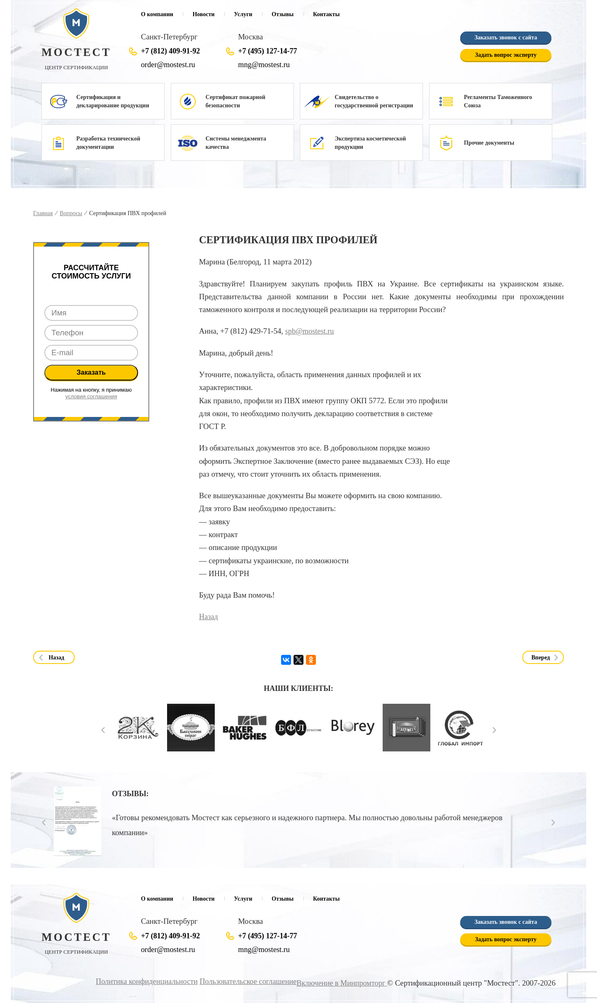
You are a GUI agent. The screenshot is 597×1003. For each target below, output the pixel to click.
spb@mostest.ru (310, 331)
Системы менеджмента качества (236, 143)
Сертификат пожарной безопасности (235, 101)
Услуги (243, 14)
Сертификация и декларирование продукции (112, 101)
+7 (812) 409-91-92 (170, 51)
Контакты (326, 14)
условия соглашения (91, 396)
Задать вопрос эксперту (505, 55)
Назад (208, 616)
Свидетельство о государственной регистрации (374, 101)
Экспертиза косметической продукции (370, 143)
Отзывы (283, 14)
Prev (103, 730)
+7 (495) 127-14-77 (267, 51)
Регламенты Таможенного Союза (498, 101)
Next (494, 730)
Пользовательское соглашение (244, 981)
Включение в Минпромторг (340, 983)
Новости (203, 14)
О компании (157, 14)
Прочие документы (489, 143)
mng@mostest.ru (264, 65)
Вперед (540, 657)
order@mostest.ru (169, 65)
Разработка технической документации (108, 143)
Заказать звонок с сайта (505, 38)
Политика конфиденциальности (141, 981)
